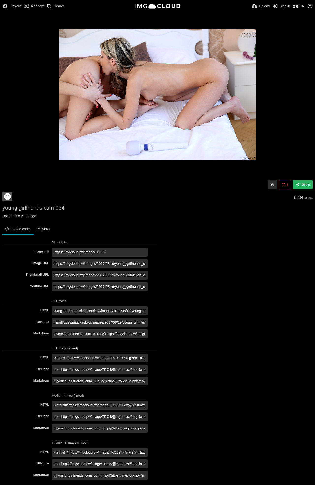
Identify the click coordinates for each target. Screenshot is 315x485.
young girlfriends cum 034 (33, 208)
